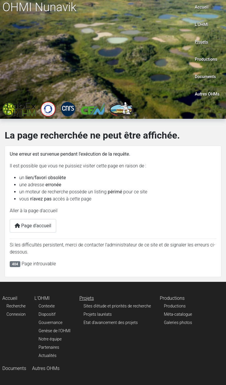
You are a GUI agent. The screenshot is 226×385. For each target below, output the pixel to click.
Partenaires (49, 347)
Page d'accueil (33, 225)
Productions (206, 59)
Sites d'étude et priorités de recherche (117, 306)
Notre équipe (50, 339)
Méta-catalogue (178, 314)
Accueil (202, 7)
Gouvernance (50, 322)
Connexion (16, 314)
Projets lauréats (98, 314)
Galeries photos (178, 322)
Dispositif (47, 314)
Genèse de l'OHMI (55, 330)
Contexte (47, 306)
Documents (205, 76)
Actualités (47, 355)
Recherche (16, 306)
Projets (201, 42)
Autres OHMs (207, 94)
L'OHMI (201, 24)
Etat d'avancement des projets (111, 322)
